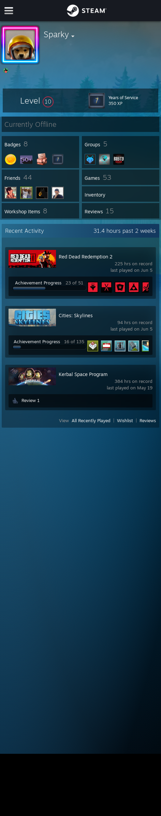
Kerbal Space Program (83, 374)
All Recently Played (91, 420)
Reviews (148, 420)
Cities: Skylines (76, 315)
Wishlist (125, 420)
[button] (37, 100)
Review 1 (30, 400)
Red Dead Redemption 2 (86, 256)
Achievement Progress (38, 282)
